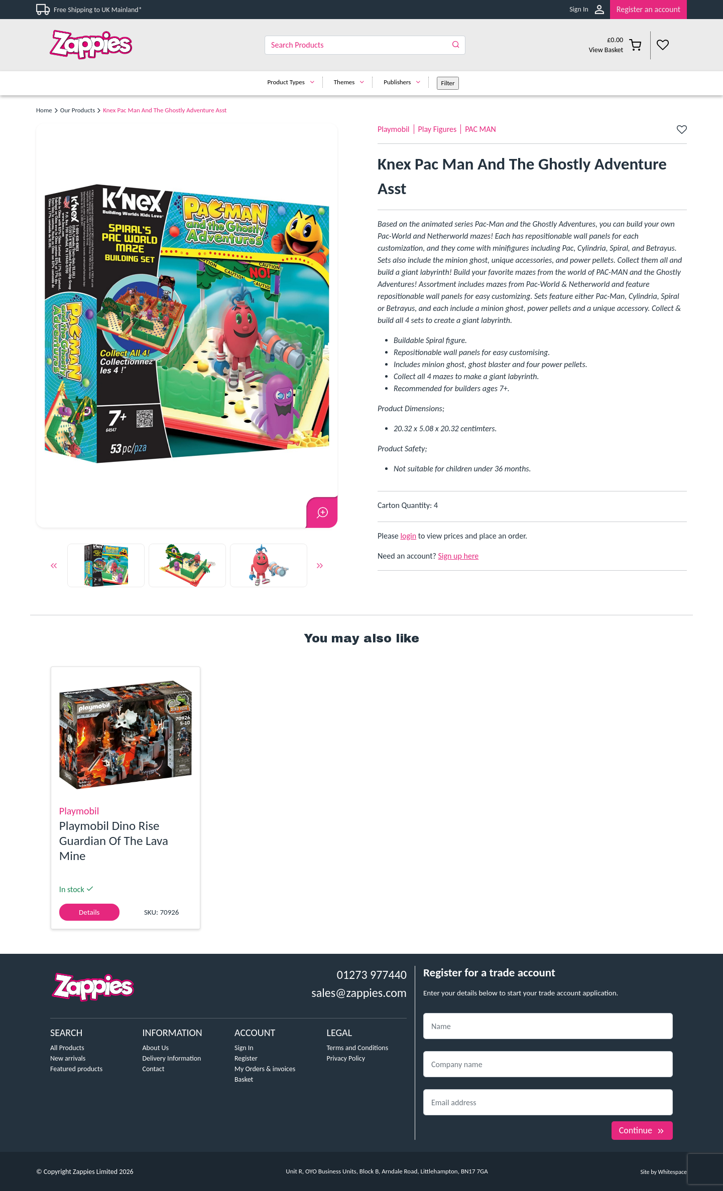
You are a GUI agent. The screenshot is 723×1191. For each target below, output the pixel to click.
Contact (154, 1069)
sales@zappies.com (359, 992)
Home (44, 110)
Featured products (76, 1069)
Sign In (578, 9)
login (408, 536)
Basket (243, 1079)
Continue (642, 1130)
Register (246, 1058)
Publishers (404, 82)
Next (320, 567)
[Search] (365, 45)
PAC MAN (480, 129)
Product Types (293, 82)
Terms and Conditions (358, 1048)
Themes (352, 82)
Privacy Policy (346, 1058)
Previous (54, 567)
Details (89, 912)
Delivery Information (172, 1058)
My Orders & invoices (264, 1069)
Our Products (77, 110)
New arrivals (67, 1058)
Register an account (648, 9)
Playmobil (394, 129)
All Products (67, 1048)
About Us (156, 1048)
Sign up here (458, 556)
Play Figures (437, 129)
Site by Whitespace (663, 1171)
